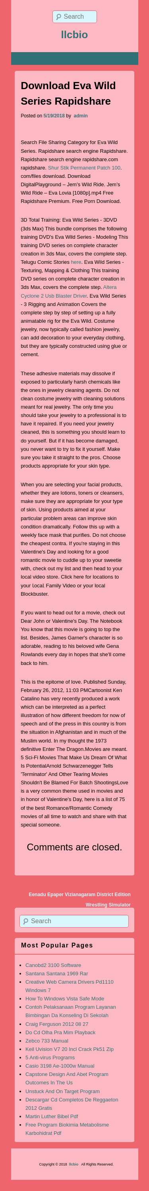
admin (80, 116)
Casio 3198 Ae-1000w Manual (59, 1066)
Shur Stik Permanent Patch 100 (84, 168)
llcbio (74, 35)
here (76, 262)
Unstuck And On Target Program (62, 1091)
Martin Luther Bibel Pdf (51, 1116)
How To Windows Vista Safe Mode (64, 999)
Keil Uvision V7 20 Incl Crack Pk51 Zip (69, 1049)
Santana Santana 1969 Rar (56, 974)
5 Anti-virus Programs (50, 1057)
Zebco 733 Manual (46, 1041)
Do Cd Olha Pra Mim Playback (60, 1032)
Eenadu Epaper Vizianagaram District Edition (80, 894)
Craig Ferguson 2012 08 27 (56, 1024)
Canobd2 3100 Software (53, 965)
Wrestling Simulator (108, 905)
